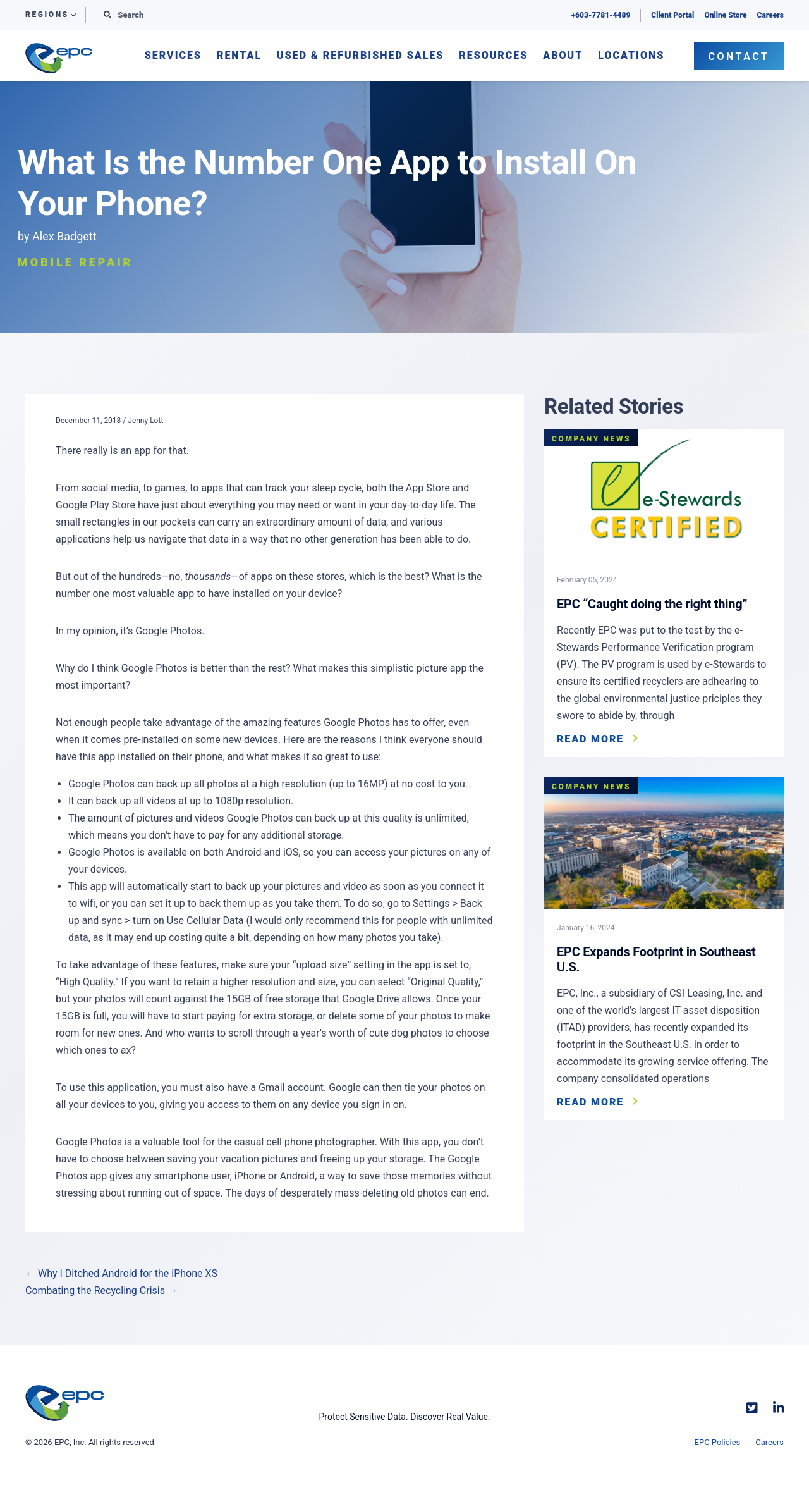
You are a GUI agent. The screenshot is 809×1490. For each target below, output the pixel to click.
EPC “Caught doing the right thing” (652, 604)
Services (173, 56)
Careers (770, 15)
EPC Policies (718, 1442)
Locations (631, 56)
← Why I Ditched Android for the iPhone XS (121, 1273)
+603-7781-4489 (601, 15)
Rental (239, 56)
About (563, 56)
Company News (591, 438)
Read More (590, 739)
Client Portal (672, 15)
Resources (493, 56)
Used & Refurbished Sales (360, 56)
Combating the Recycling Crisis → (101, 1290)
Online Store (725, 15)
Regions (47, 15)
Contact (739, 57)
